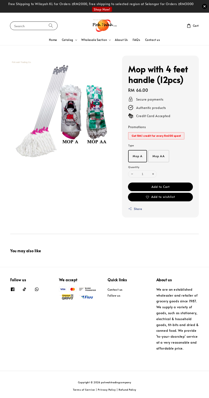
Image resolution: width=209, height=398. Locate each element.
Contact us (152, 40)
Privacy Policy (107, 389)
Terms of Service (84, 389)
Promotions (137, 126)
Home (53, 40)
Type (131, 145)
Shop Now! (102, 9)
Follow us (114, 295)
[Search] (50, 26)
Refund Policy (127, 389)
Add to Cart (160, 186)
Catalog (67, 40)
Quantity (133, 167)
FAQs (136, 40)
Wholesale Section (94, 40)
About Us (121, 40)
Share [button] (135, 209)
